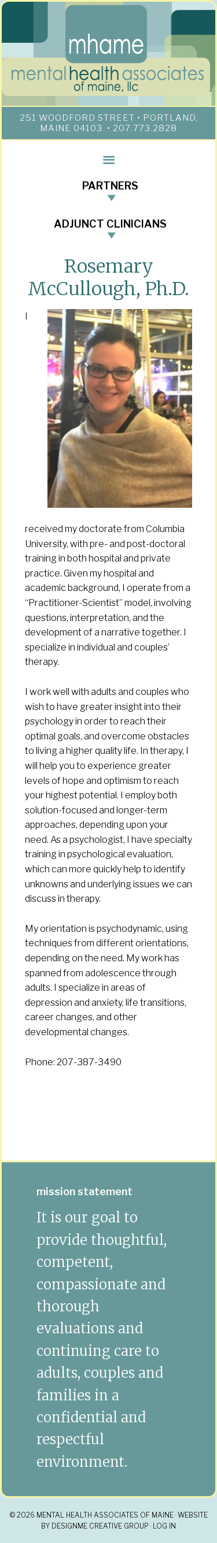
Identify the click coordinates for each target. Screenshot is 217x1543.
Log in (164, 1526)
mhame (108, 51)
